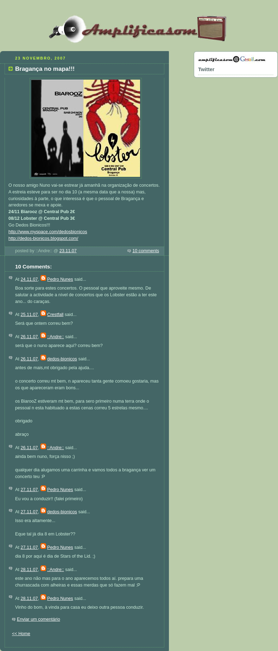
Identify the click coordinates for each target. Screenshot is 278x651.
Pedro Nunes (60, 279)
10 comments (145, 250)
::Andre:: (55, 336)
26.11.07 (29, 336)
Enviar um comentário (38, 619)
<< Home (21, 633)
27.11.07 (29, 489)
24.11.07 (29, 279)
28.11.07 (29, 569)
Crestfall (55, 314)
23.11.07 (68, 250)
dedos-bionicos (62, 358)
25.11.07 (29, 314)
